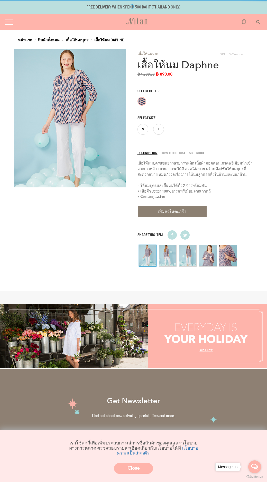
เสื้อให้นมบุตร (77, 39)
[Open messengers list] (254, 466)
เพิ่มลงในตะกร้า (172, 211)
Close (133, 468)
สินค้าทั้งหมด (49, 39)
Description (147, 153)
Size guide (197, 153)
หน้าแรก (25, 39)
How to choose (173, 153)
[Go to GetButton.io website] (254, 476)
